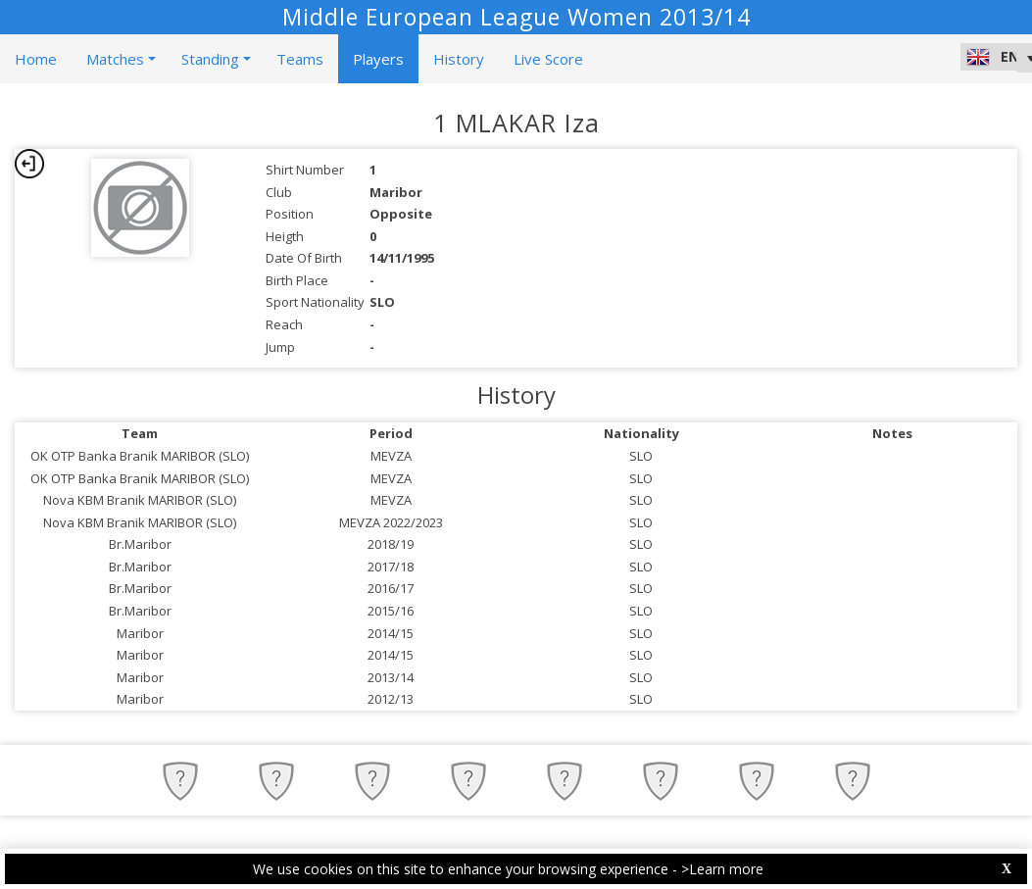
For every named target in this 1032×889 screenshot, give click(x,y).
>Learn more (722, 869)
